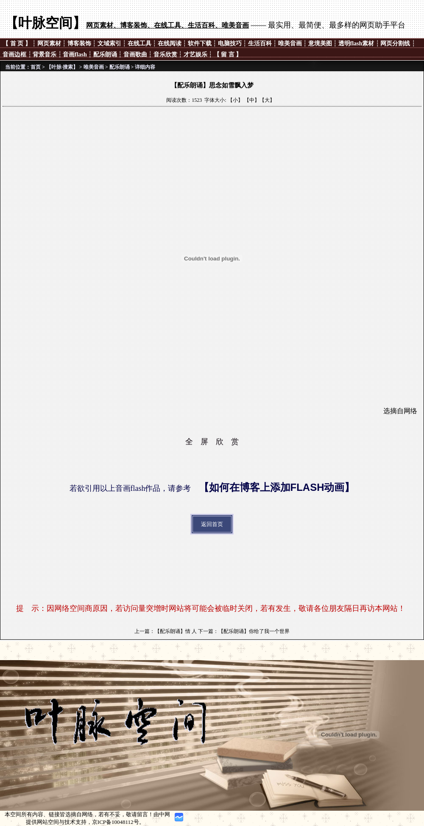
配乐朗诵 (105, 54)
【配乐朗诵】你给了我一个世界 (254, 631)
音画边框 (14, 54)
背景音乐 (44, 54)
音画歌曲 (135, 54)
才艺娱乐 (195, 54)
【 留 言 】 (228, 54)
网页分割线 (395, 43)
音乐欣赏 (165, 54)
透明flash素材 (356, 43)
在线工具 (139, 43)
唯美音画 (290, 43)
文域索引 (109, 43)
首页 (36, 67)
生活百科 (260, 43)
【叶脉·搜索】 (62, 67)
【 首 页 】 (17, 43)
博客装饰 (79, 43)
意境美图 (320, 43)
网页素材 (49, 43)
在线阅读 (169, 43)
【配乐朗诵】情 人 (176, 631)
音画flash (75, 54)
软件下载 (200, 43)
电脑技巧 (230, 43)
